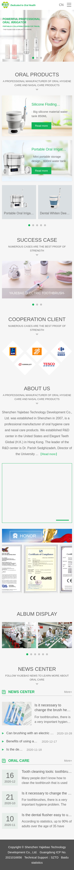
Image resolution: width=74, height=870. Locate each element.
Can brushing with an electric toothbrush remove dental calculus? (31, 733)
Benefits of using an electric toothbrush (31, 741)
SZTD (54, 857)
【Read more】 (48, 454)
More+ (68, 691)
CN (61, 5)
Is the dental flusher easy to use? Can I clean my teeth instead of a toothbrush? (31, 749)
